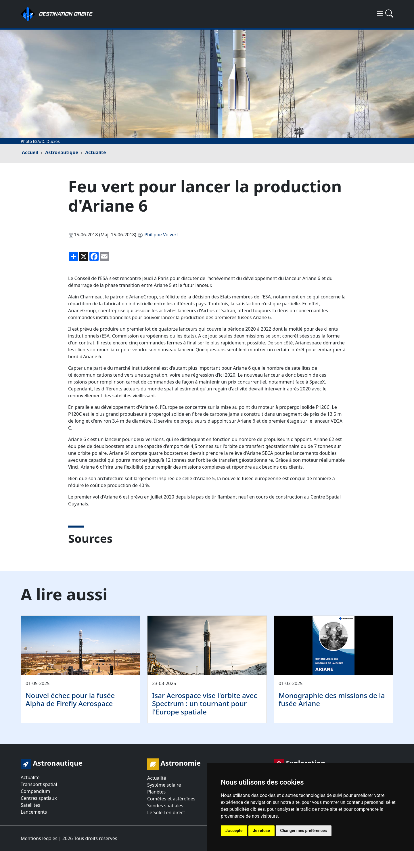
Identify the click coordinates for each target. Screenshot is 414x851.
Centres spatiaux (39, 798)
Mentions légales (39, 838)
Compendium (35, 791)
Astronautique (61, 152)
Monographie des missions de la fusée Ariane (332, 699)
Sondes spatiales (165, 805)
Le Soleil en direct (166, 812)
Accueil (30, 152)
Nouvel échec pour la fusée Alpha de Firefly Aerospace (70, 699)
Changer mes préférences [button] (303, 830)
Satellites (30, 805)
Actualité (95, 152)
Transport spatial (39, 784)
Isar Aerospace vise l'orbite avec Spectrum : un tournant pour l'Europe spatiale (204, 704)
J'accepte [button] (234, 830)
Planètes (156, 792)
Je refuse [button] (261, 830)
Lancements (34, 812)
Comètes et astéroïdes (171, 799)
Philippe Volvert (161, 234)
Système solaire (164, 785)
